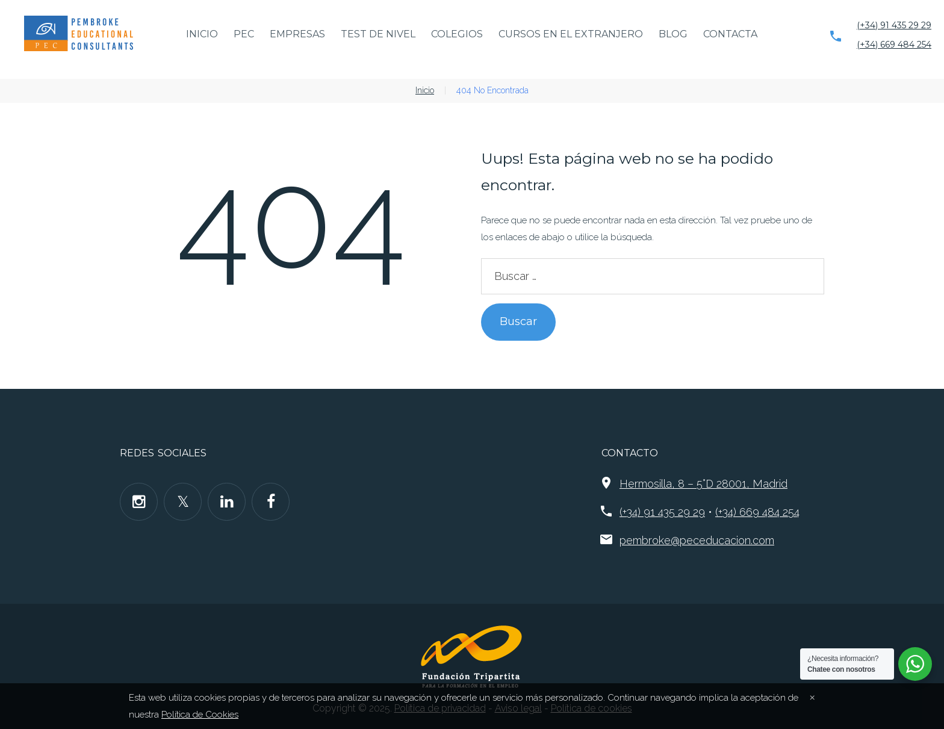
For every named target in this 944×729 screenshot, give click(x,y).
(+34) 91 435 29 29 (894, 25)
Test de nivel (378, 34)
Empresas (297, 34)
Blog (673, 34)
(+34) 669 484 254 (894, 44)
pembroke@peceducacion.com (697, 540)
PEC (244, 34)
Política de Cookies (199, 714)
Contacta (730, 34)
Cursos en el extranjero (570, 34)
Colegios (457, 34)
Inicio (202, 34)
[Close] (812, 696)
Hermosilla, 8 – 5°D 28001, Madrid (703, 483)
